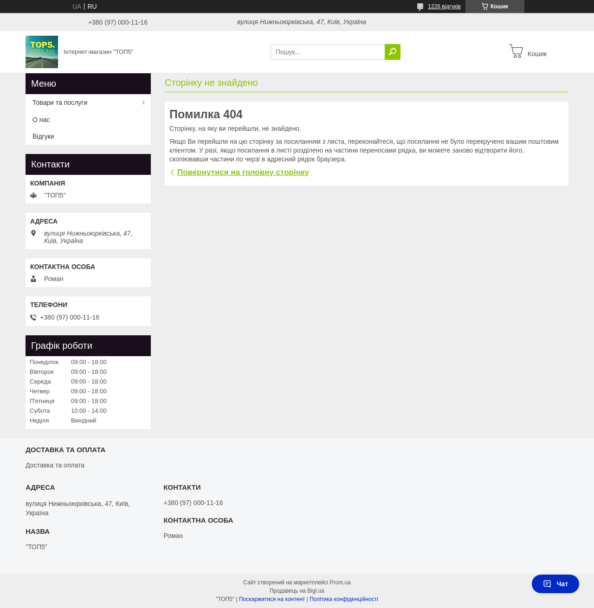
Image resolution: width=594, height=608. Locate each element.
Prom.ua (340, 582)
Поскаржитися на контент (272, 599)
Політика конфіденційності (344, 599)
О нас (41, 119)
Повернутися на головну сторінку (243, 172)
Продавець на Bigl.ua (297, 591)
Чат (555, 584)
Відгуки (43, 136)
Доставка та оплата (55, 465)
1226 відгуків (444, 6)
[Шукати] (392, 52)
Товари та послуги (59, 102)
